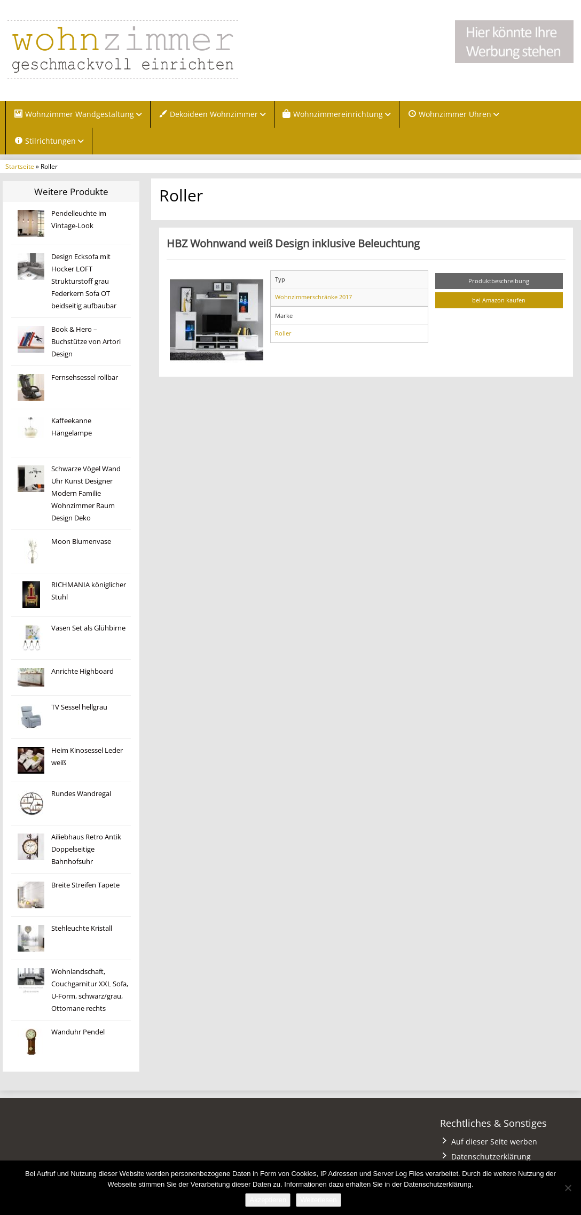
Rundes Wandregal (81, 793)
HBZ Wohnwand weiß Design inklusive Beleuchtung (293, 243)
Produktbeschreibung (498, 281)
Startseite (19, 166)
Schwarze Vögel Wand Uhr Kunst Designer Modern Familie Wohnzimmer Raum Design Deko (86, 493)
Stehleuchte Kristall (81, 928)
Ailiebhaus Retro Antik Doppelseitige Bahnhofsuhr (86, 849)
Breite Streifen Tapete (85, 885)
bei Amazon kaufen (498, 300)
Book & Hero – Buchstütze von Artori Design (86, 342)
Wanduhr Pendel (78, 1032)
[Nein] (567, 1187)
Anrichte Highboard (82, 671)
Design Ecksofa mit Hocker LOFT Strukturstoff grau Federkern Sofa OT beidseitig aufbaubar (83, 281)
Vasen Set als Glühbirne (88, 628)
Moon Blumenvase (81, 541)
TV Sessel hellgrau (79, 707)
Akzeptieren (267, 1200)
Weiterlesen (318, 1200)
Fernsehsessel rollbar (84, 377)
